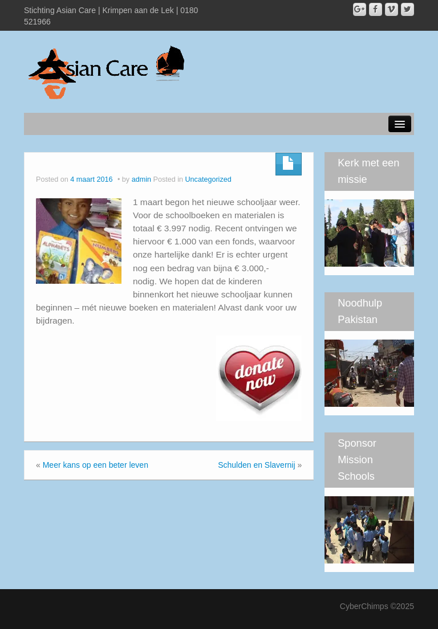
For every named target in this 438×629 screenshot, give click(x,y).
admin (141, 179)
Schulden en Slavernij (256, 464)
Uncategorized (208, 179)
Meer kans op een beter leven (95, 464)
